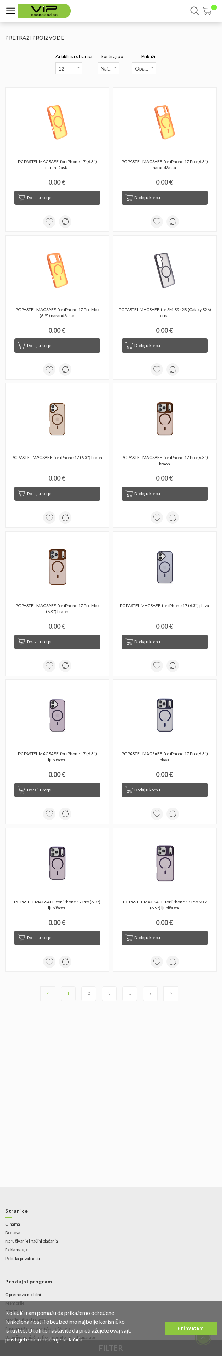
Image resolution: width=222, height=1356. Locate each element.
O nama (12, 1224)
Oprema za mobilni (23, 1294)
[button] (209, 11)
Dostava (13, 1232)
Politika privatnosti (22, 1258)
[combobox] (68, 68)
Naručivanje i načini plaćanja (31, 1241)
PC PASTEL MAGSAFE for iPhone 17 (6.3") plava (165, 605)
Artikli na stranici (73, 56)
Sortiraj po (112, 56)
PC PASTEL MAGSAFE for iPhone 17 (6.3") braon (57, 457)
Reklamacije (16, 1249)
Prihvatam (190, 1328)
